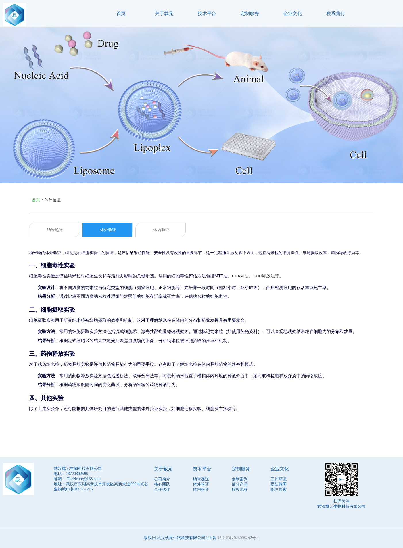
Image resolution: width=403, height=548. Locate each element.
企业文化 (292, 13)
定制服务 (250, 13)
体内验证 (161, 228)
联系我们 (335, 13)
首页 (121, 13)
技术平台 (207, 13)
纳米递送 (55, 228)
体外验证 (108, 228)
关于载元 (164, 13)
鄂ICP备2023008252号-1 (238, 537)
